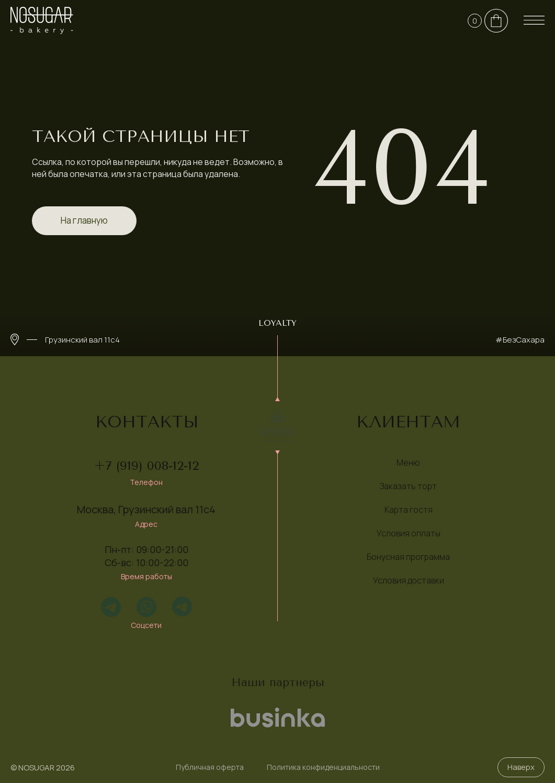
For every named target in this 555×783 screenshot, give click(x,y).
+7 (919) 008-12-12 (146, 465)
